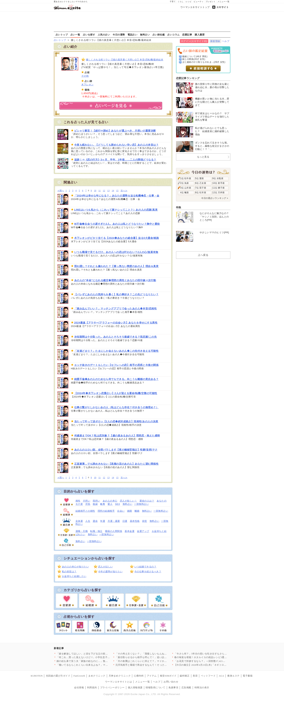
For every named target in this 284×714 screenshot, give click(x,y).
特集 (178, 207)
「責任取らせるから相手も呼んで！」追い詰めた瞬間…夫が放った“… (153, 657)
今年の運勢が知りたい (110, 571)
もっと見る (203, 156)
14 (113, 190)
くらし (181, 2)
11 (100, 190)
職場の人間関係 (113, 531)
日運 (124, 521)
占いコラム (173, 34)
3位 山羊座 (185, 188)
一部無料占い (141, 504)
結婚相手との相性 (85, 511)
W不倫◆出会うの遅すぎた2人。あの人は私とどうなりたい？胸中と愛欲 (117, 223)
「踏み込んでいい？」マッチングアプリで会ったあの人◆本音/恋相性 (115, 308)
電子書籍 (247, 675)
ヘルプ (225, 41)
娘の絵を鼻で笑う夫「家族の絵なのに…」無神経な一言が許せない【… (96, 661)
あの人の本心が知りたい (75, 566)
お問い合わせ (171, 681)
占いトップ (62, 34)
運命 (95, 521)
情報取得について (155, 687)
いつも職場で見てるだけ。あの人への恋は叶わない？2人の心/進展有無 (116, 252)
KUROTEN (37, 675)
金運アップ (143, 531)
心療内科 (139, 675)
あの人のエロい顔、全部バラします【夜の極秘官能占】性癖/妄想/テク (116, 449)
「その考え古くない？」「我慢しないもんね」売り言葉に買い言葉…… (154, 653)
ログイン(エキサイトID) (194, 41)
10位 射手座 (218, 183)
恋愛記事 (187, 34)
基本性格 (135, 521)
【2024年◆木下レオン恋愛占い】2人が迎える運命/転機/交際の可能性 (115, 393)
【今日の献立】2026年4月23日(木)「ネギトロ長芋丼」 (204, 665)
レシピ (189, 2)
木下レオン (87, 84)
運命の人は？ (146, 500)
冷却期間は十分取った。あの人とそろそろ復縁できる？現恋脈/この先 (115, 336)
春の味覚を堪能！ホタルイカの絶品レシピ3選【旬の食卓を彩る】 (210, 657)
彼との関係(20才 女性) (193, 59)
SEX (117, 504)
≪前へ (60, 190)
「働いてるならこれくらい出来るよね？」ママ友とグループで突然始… (96, 665)
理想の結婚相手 (106, 511)
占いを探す (89, 34)
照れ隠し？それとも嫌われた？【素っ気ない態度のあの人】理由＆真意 (116, 266)
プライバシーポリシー (112, 687)
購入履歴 (199, 34)
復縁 (95, 504)
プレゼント (211, 2)
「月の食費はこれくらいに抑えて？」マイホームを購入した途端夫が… (154, 661)
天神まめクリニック (120, 675)
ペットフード (208, 675)
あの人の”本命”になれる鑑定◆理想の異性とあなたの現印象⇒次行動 (115, 280)
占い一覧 (75, 34)
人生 (87, 521)
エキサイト (222, 7)
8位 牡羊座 (200, 192)
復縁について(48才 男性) (194, 56)
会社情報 (79, 687)
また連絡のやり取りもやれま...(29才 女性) (203, 62)
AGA (221, 675)
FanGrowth (79, 675)
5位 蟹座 (199, 178)
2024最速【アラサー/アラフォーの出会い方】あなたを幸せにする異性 (116, 322)
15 (117, 190)
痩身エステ (233, 675)
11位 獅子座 (218, 188)
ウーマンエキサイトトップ (195, 7)
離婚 (137, 511)
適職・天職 (82, 531)
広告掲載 (186, 687)
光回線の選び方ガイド (58, 675)
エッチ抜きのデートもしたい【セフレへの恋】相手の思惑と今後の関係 (116, 365)
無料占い (145, 34)
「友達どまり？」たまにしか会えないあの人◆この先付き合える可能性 (116, 350)
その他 (85, 76)
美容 (195, 675)
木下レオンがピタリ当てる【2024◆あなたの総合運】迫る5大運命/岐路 (116, 237)
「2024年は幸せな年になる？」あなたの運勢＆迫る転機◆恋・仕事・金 (116, 195)
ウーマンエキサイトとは (118, 681)
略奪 (102, 504)
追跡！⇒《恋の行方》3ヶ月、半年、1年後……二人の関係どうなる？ (115, 159)
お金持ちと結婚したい (74, 576)
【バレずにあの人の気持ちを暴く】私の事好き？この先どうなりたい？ (116, 294)
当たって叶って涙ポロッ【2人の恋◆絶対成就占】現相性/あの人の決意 (116, 421)
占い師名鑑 (159, 34)
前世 (144, 521)
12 (104, 190)
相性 (78, 500)
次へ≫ (124, 190)
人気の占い (104, 34)
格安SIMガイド (168, 675)
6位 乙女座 (200, 183)
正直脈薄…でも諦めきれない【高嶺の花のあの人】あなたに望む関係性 (116, 463)
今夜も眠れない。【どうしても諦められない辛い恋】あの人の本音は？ (116, 144)
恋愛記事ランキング (188, 78)
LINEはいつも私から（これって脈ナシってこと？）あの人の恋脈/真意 (116, 209)
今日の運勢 (119, 34)
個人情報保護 (135, 687)
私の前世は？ (69, 571)
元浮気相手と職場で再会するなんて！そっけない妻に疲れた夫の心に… (154, 665)
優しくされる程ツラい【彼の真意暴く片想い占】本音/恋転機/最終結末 (124, 59)
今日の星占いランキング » (214, 198)
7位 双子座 (200, 188)
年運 (102, 521)
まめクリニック (96, 675)
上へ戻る (203, 255)
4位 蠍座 (184, 192)
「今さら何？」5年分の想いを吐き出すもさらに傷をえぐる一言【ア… (212, 653)
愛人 (110, 504)
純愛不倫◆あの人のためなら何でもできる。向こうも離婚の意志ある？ (116, 379)
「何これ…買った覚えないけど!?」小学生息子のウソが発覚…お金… (94, 657)
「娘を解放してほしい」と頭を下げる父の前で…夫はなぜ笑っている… (96, 653)
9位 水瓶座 (218, 178)
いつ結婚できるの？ (145, 566)
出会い (121, 511)
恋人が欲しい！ (128, 500)
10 (95, 190)
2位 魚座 (184, 183)
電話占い (132, 34)
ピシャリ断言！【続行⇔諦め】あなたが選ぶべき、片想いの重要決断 (115, 130)
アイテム (152, 675)
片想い (86, 500)
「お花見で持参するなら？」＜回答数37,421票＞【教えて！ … (208, 661)
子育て (173, 2)
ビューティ (199, 2)
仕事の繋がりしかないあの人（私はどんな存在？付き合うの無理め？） (116, 407)
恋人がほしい (105, 566)
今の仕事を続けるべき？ (147, 571)
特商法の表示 (202, 687)
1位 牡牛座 (185, 178)
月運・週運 (114, 521)
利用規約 (92, 687)
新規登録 (215, 41)
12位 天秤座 (218, 192)
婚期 (129, 511)
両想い (96, 500)
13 (108, 190)
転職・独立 (96, 531)
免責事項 (173, 687)
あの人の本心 (110, 500)
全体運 (79, 521)
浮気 (87, 504)
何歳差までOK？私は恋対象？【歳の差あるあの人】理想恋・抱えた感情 (117, 435)
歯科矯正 (184, 675)
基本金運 (129, 531)
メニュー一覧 (223, 2)
